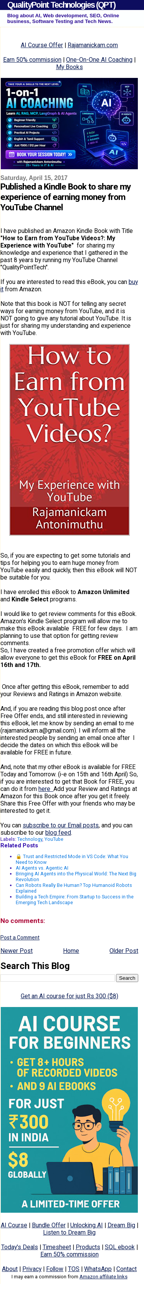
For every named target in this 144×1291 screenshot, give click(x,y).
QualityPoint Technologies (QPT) (61, 5)
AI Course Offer (42, 45)
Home (71, 950)
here (45, 788)
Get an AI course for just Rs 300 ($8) (69, 996)
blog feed (58, 832)
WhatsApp (98, 1269)
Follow (54, 1269)
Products (88, 1247)
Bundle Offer (49, 1225)
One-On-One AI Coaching (99, 59)
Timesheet (57, 1247)
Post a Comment (20, 937)
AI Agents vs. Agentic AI (42, 868)
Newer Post (16, 950)
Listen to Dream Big (69, 1232)
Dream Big (121, 1225)
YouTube (54, 839)
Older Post (123, 950)
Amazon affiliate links (103, 1276)
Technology (29, 839)
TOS (73, 1269)
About (10, 1269)
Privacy (31, 1269)
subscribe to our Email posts (61, 825)
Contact (126, 1269)
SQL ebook (120, 1247)
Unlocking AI (86, 1225)
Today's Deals (19, 1247)
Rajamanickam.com (93, 45)
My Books (69, 67)
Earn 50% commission (32, 59)
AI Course (14, 1225)
